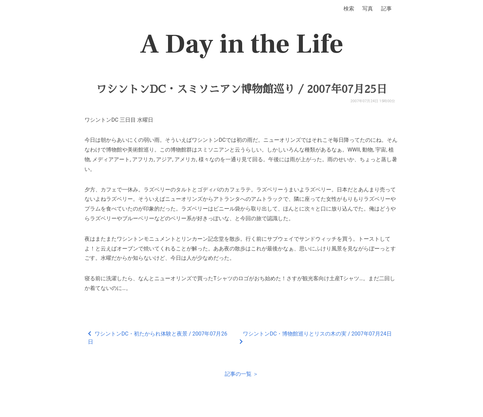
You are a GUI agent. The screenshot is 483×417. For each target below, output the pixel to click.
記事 (386, 8)
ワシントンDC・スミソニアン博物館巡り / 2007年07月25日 (241, 89)
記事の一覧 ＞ (241, 374)
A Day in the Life (241, 44)
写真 (367, 8)
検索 (348, 8)
